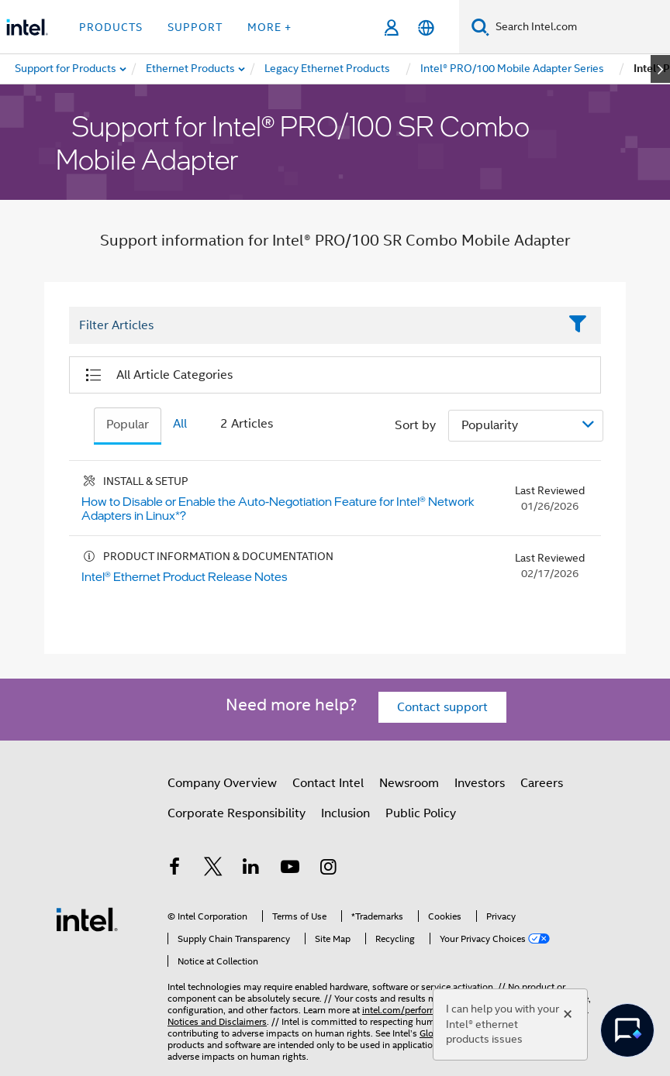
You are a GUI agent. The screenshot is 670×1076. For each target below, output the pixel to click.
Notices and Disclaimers (217, 1021)
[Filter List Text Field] (313, 326)
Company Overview (222, 783)
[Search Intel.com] (579, 27)
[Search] (480, 26)
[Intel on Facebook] (174, 869)
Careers (541, 783)
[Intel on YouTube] (290, 869)
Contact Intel (328, 783)
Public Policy (420, 813)
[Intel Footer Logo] (87, 918)
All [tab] (180, 423)
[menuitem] (191, 69)
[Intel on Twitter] (213, 869)
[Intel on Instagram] (328, 869)
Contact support (442, 707)
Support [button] (195, 27)
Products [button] (111, 27)
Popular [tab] (127, 424)
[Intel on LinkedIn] (251, 869)
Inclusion (345, 813)
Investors (479, 783)
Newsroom (409, 783)
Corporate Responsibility (237, 813)
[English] (426, 27)
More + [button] (269, 27)
